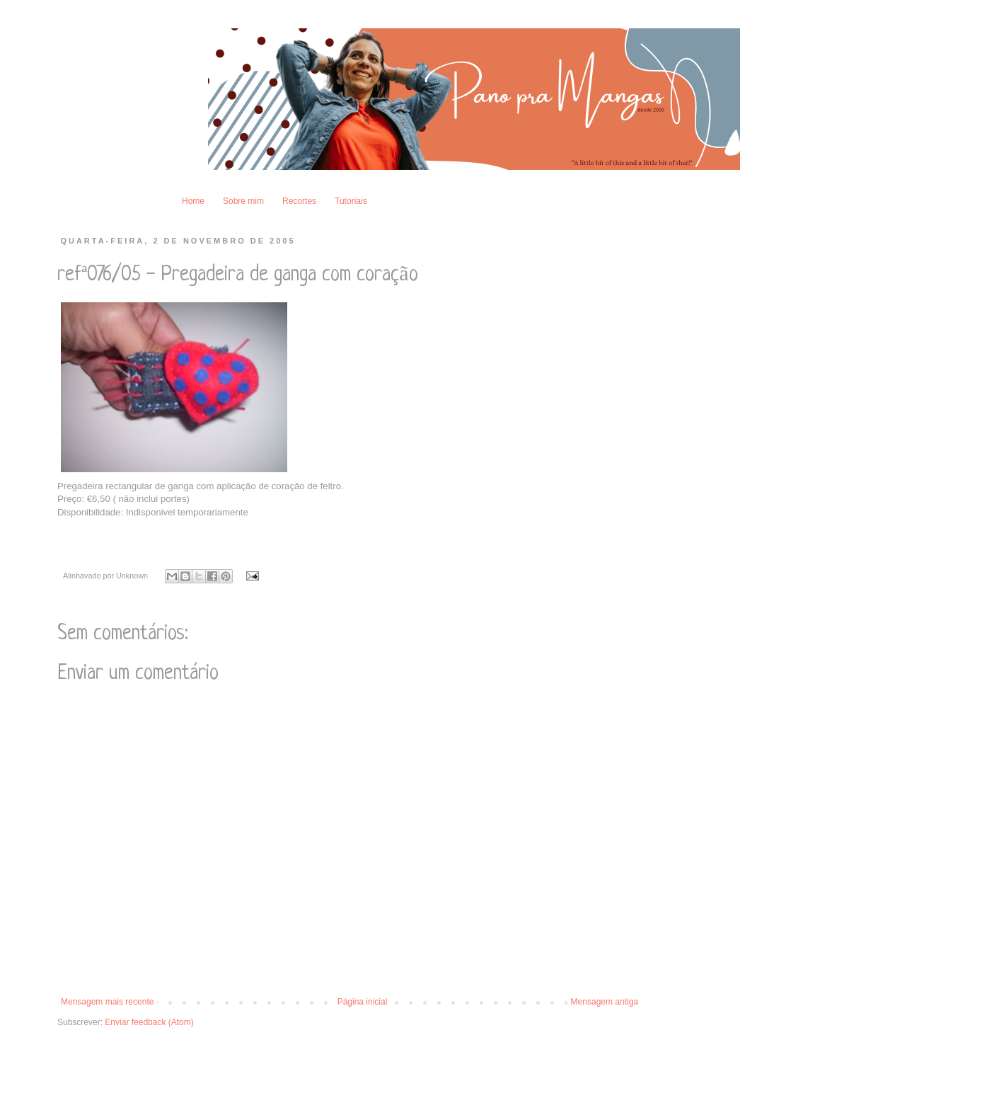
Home (193, 201)
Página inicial (362, 1002)
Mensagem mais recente (107, 1002)
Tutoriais (351, 201)
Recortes (299, 201)
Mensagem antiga (604, 1002)
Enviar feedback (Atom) (149, 1022)
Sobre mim (243, 201)
